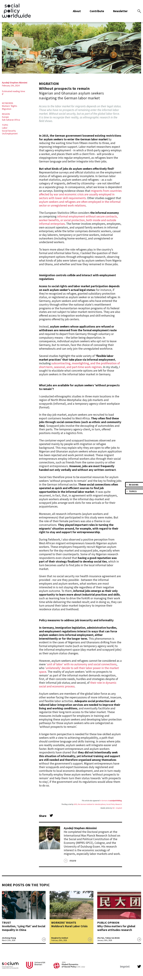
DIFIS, (76, 806)
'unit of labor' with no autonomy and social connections (81, 666)
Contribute (97, 12)
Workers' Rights (9, 108)
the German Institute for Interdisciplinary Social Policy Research (100, 806)
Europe (5, 119)
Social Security (9, 132)
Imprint (125, 969)
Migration (6, 111)
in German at (111, 803)
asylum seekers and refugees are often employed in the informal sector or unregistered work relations (80, 205)
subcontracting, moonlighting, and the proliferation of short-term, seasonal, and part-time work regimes (79, 367)
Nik (113, 810)
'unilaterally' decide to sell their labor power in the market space (79, 672)
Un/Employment (10, 135)
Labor (4, 130)
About (77, 12)
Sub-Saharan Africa (11, 122)
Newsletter (120, 12)
